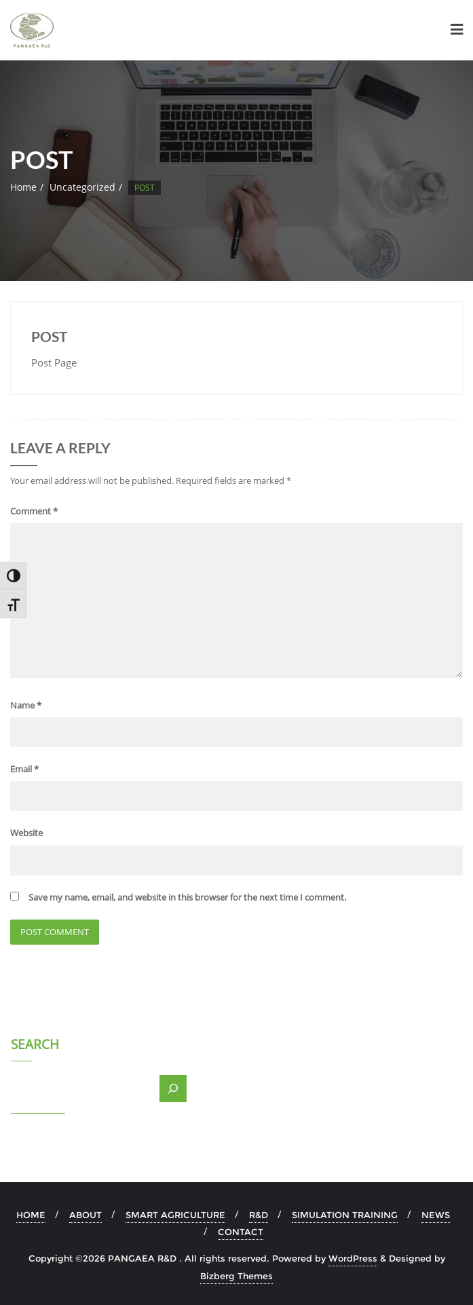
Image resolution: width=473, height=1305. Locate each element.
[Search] (173, 1088)
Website (26, 833)
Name (25, 705)
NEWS (435, 1214)
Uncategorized (82, 187)
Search (35, 1045)
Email (24, 769)
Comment (34, 511)
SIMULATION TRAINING (345, 1214)
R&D (258, 1214)
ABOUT (85, 1214)
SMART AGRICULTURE (175, 1214)
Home (23, 187)
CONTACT (240, 1231)
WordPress (352, 1258)
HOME (30, 1214)
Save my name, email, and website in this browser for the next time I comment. (187, 897)
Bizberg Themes (236, 1275)
